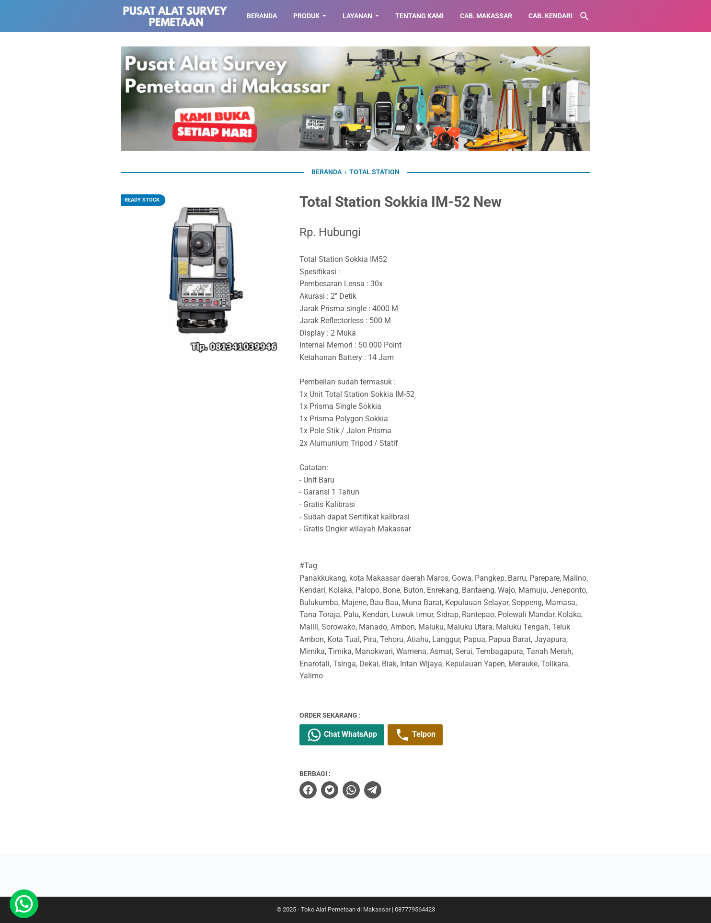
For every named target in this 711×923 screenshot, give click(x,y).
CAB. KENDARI (550, 16)
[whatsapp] (351, 790)
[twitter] (329, 790)
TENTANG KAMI (419, 16)
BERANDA (262, 16)
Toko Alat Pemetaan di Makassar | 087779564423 (368, 909)
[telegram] (372, 790)
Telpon (415, 735)
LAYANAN (357, 16)
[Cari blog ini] (584, 16)
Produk (306, 16)
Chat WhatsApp (342, 735)
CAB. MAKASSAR (486, 16)
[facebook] (308, 790)
